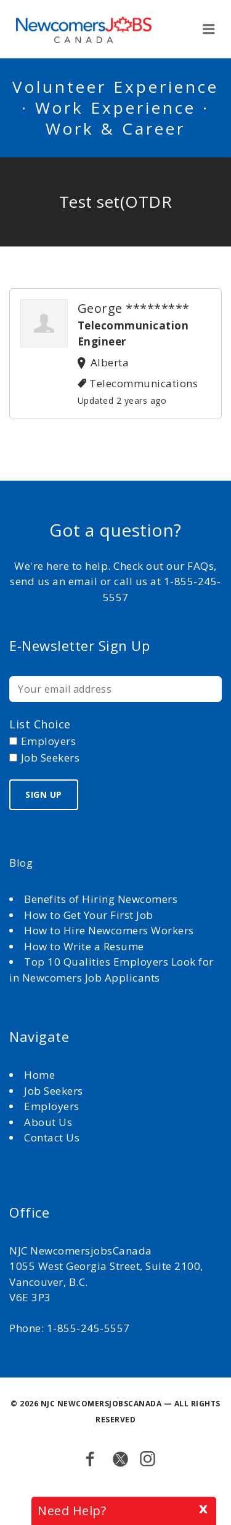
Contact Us (51, 1137)
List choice (40, 724)
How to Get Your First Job (88, 915)
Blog (21, 863)
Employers (51, 1106)
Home (41, 1075)
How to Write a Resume (84, 946)
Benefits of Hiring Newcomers (100, 899)
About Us (49, 1122)
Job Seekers (53, 1091)
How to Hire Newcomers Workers (109, 930)
